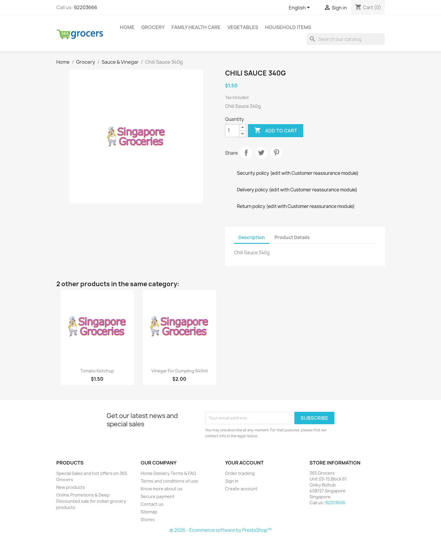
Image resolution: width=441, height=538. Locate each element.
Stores (148, 519)
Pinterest (276, 152)
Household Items (288, 27)
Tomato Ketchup (97, 371)
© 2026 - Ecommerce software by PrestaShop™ (220, 530)
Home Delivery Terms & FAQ (168, 473)
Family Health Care (196, 27)
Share (246, 152)
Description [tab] (251, 237)
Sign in (231, 481)
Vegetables (242, 27)
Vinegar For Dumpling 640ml (179, 371)
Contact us (152, 504)
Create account (241, 488)
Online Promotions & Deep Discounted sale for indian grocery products (91, 501)
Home (127, 27)
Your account (244, 462)
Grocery (153, 27)
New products (70, 487)
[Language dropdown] (300, 8)
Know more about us (161, 488)
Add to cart (275, 130)
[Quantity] (232, 130)
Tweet (261, 152)
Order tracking (240, 473)
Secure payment (157, 496)
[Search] (346, 39)
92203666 (85, 7)
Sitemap (149, 512)
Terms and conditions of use (169, 481)
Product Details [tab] (292, 237)
